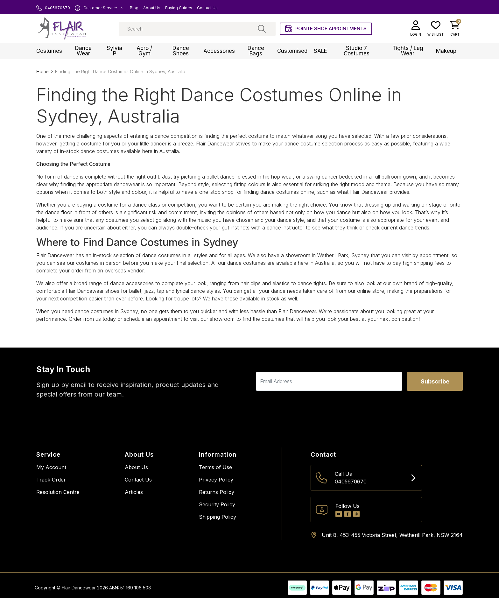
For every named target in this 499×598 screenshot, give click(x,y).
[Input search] (197, 29)
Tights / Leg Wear (407, 51)
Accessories (219, 51)
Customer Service (99, 7)
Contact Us (207, 7)
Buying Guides (178, 7)
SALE (320, 51)
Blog (134, 7)
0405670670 (53, 7)
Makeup (446, 51)
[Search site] (262, 28)
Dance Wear (83, 51)
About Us (151, 7)
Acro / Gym (144, 51)
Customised (292, 51)
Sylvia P (114, 51)
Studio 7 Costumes (356, 51)
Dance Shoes (180, 51)
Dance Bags (256, 51)
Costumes (49, 51)
